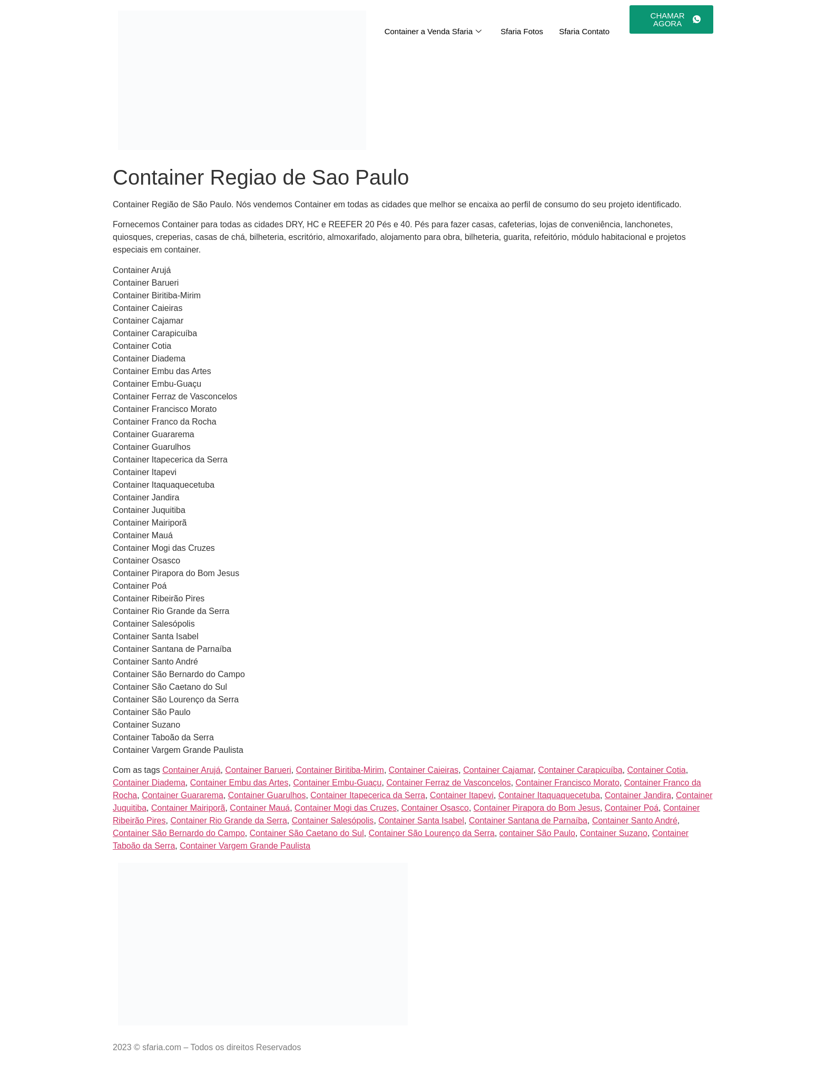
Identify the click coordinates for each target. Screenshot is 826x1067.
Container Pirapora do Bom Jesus (537, 807)
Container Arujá (191, 770)
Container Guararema (182, 795)
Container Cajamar (498, 770)
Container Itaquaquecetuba (549, 795)
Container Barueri (258, 770)
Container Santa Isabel (421, 820)
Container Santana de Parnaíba (528, 820)
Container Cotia (656, 770)
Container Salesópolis (333, 820)
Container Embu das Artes (239, 782)
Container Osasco (435, 807)
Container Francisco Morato (568, 782)
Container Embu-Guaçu (337, 782)
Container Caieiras (424, 770)
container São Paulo (537, 833)
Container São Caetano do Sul (307, 833)
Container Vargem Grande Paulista (245, 845)
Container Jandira (638, 795)
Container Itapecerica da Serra (367, 795)
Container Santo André (634, 820)
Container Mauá (260, 807)
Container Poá (631, 807)
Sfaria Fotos (521, 31)
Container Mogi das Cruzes (345, 807)
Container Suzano (613, 833)
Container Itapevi (462, 795)
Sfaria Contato (584, 31)
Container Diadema (149, 782)
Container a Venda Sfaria (433, 31)
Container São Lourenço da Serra (432, 833)
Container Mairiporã (188, 807)
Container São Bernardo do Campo (179, 833)
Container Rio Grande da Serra (228, 820)
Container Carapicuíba (580, 770)
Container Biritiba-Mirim (340, 770)
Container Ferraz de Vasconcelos (448, 782)
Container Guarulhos (267, 795)
